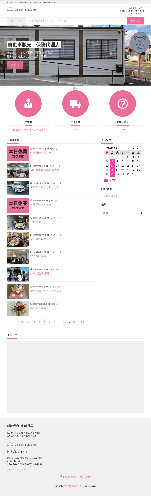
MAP (75, 129)
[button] (4, 55)
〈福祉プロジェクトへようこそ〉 (28, 129)
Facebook (112, 196)
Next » (82, 322)
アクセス (63, 21)
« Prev (21, 322)
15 (74, 322)
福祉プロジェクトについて (40, 21)
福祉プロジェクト (71, 486)
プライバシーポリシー (16, 470)
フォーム (122, 129)
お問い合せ (135, 21)
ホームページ (16, 21)
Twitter (85, 476)
